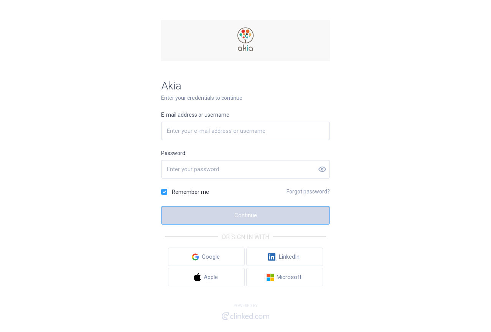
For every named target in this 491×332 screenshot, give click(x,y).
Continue (245, 215)
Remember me (190, 191)
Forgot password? (308, 191)
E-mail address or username (195, 115)
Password (173, 153)
